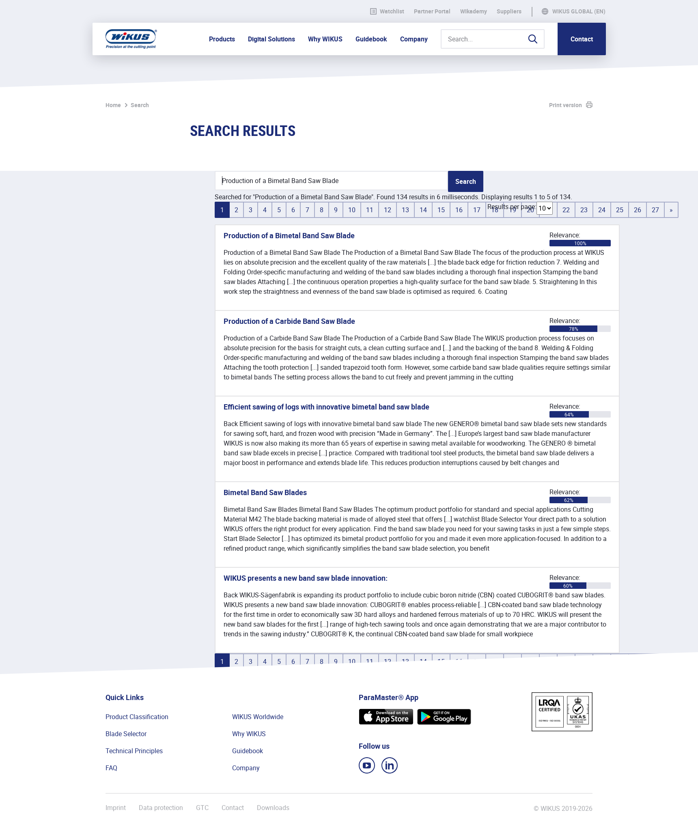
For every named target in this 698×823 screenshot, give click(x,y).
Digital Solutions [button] (271, 39)
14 (423, 209)
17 (476, 209)
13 (405, 209)
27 (655, 209)
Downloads (273, 808)
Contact (582, 38)
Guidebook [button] (371, 39)
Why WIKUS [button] (325, 39)
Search (140, 105)
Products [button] (222, 39)
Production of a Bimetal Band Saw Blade (289, 235)
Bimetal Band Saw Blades (265, 492)
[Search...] (493, 39)
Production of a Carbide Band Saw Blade (289, 321)
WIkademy (473, 11)
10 (351, 209)
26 (637, 209)
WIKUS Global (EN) (578, 11)
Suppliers (509, 11)
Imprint (116, 808)
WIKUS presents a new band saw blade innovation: (306, 578)
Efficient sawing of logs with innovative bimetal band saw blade (326, 407)
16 (459, 209)
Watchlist (387, 11)
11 (369, 209)
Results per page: (511, 206)
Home (113, 105)
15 (441, 209)
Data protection (161, 808)
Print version (565, 105)
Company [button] (414, 39)
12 (387, 209)
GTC (202, 808)
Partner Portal (432, 11)
